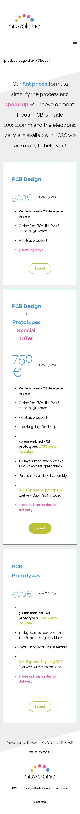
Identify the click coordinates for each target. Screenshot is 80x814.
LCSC (61, 135)
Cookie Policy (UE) (40, 752)
